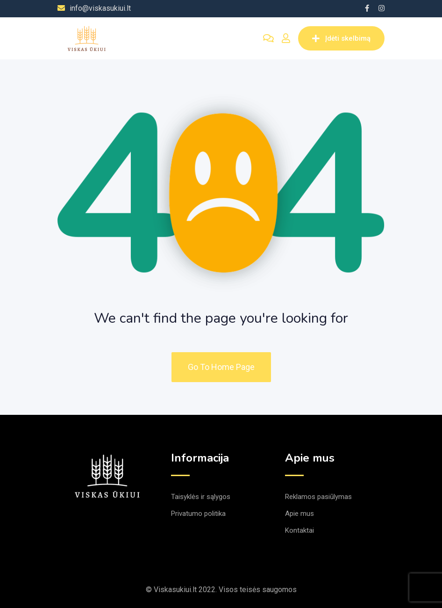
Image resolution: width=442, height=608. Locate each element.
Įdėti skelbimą (341, 38)
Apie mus (299, 513)
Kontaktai (299, 530)
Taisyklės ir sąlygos (200, 496)
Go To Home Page (221, 367)
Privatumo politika (198, 513)
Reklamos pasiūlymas (318, 496)
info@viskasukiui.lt (100, 8)
